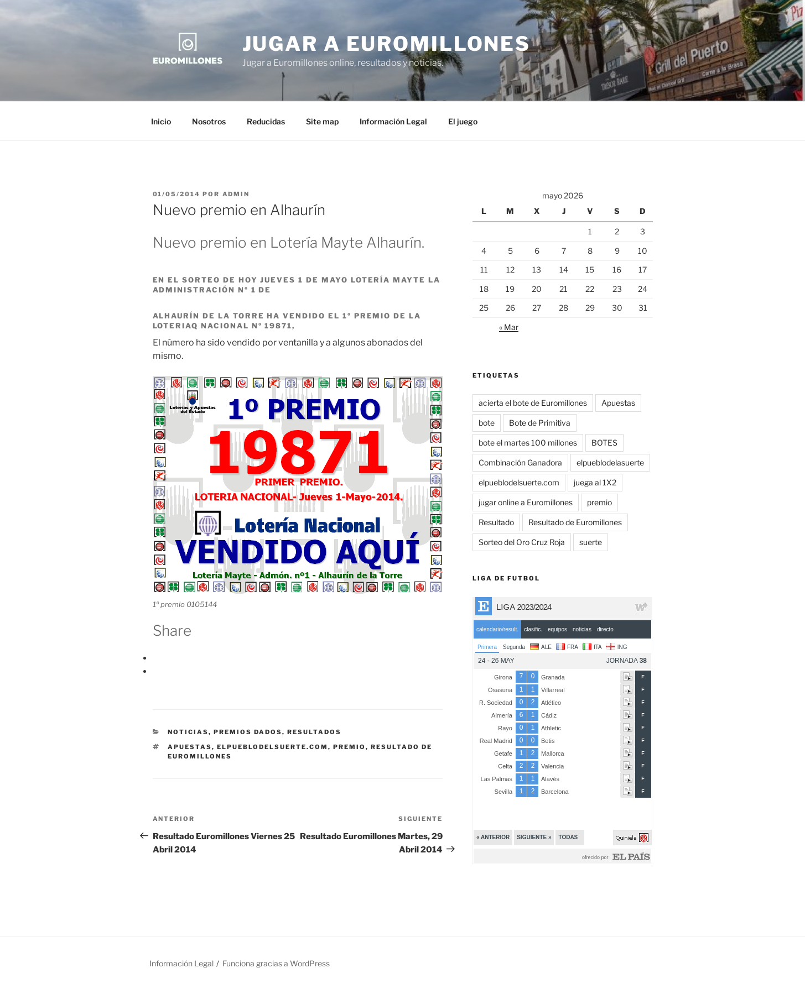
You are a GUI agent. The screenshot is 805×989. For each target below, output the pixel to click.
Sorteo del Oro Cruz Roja (522, 542)
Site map (322, 121)
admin (236, 194)
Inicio (161, 121)
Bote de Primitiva (539, 422)
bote (487, 422)
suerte (590, 542)
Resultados (314, 732)
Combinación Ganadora (520, 462)
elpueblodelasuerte (610, 462)
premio (349, 747)
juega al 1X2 (595, 482)
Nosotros (209, 121)
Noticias (188, 732)
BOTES (604, 442)
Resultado (496, 522)
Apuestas (190, 747)
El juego (462, 121)
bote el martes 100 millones (528, 442)
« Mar (508, 327)
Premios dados (248, 732)
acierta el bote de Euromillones (533, 402)
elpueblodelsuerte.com (272, 747)
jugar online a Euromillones (526, 502)
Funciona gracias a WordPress (276, 963)
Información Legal (393, 121)
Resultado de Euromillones (575, 522)
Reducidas (266, 121)
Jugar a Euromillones (386, 44)
